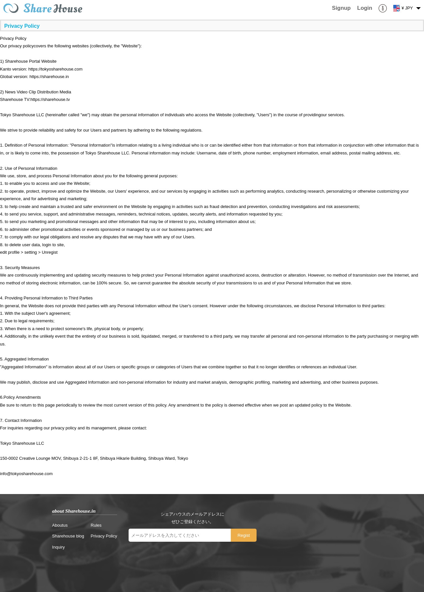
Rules (96, 525)
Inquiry (58, 547)
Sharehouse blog (68, 536)
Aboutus (60, 525)
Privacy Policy (104, 536)
